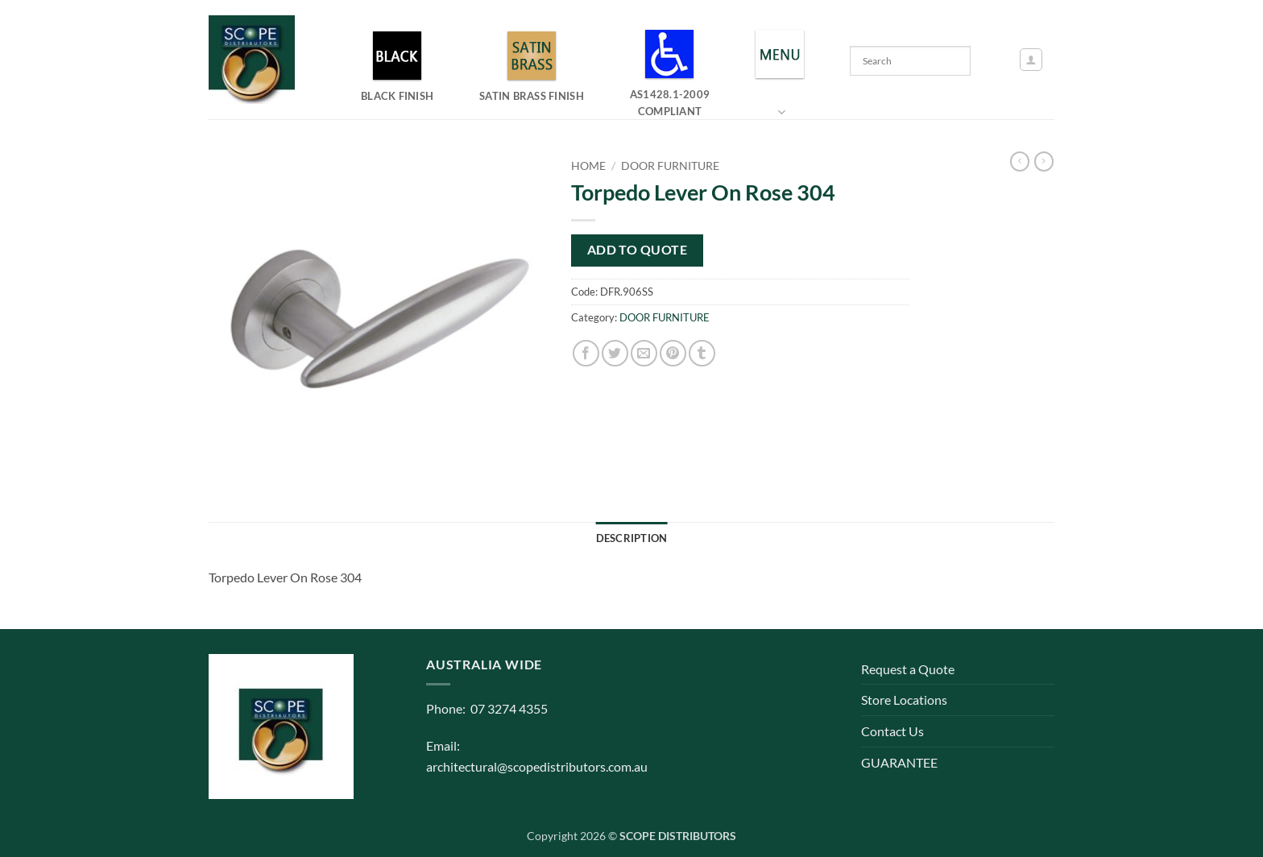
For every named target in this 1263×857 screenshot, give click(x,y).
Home (588, 165)
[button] (1031, 59)
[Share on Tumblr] (702, 353)
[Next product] (1019, 161)
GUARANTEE (899, 762)
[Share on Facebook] (586, 353)
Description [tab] (632, 538)
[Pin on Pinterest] (673, 353)
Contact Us (892, 731)
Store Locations (904, 699)
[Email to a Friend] (644, 353)
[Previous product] (1044, 161)
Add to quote (637, 249)
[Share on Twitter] (615, 353)
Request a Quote (907, 669)
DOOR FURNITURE (670, 165)
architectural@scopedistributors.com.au (537, 766)
